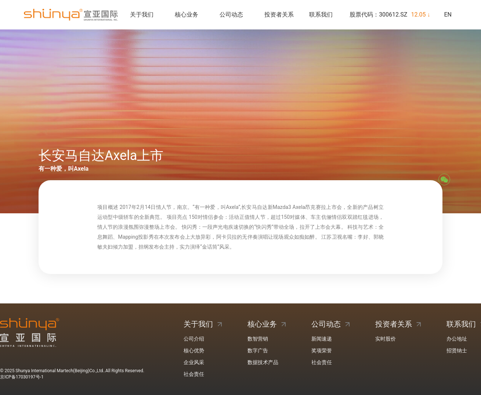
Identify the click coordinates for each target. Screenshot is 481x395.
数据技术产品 (262, 362)
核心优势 (194, 350)
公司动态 (231, 14)
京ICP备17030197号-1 (22, 377)
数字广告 (257, 350)
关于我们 (141, 14)
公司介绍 (194, 339)
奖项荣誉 (321, 350)
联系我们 (321, 14)
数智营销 (257, 339)
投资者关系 (279, 14)
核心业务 (186, 14)
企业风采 (194, 362)
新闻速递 (321, 339)
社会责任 (194, 374)
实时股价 (385, 339)
